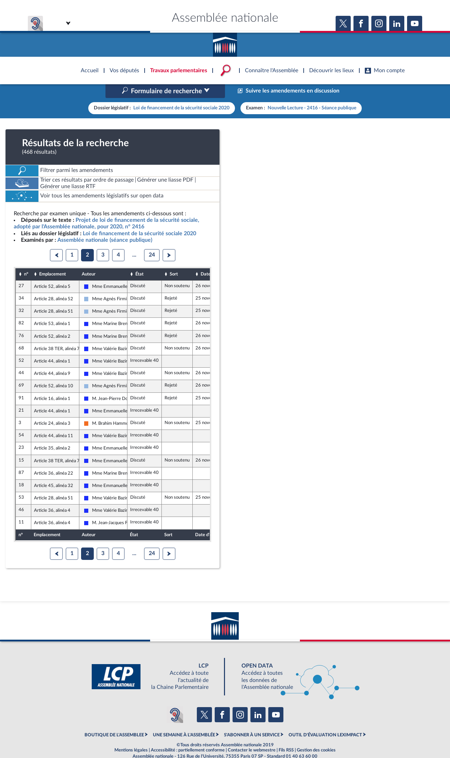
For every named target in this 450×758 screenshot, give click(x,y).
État (139, 260)
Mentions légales (131, 736)
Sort (174, 260)
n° (26, 260)
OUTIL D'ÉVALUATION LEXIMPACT (325, 720)
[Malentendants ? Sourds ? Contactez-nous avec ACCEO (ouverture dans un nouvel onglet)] (175, 700)
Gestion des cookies (316, 736)
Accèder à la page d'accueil (225, 42)
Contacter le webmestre (251, 736)
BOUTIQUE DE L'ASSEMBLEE (114, 720)
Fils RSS (286, 736)
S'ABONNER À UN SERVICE (252, 720)
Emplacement (52, 260)
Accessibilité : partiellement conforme (188, 736)
